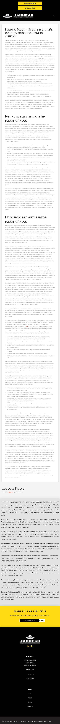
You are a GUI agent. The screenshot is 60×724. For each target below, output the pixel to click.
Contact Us (30, 706)
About (30, 693)
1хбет (27, 326)
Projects (30, 698)
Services (30, 702)
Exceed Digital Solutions (42, 721)
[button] (54, 14)
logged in (10, 492)
